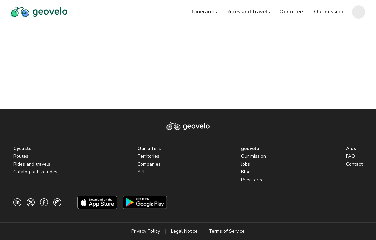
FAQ (350, 156)
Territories (148, 156)
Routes (20, 156)
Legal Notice (184, 231)
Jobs (245, 164)
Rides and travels (31, 164)
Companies (149, 164)
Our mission (253, 156)
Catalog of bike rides (35, 171)
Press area (252, 179)
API (140, 171)
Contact (354, 164)
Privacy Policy (145, 231)
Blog (246, 171)
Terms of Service (227, 231)
